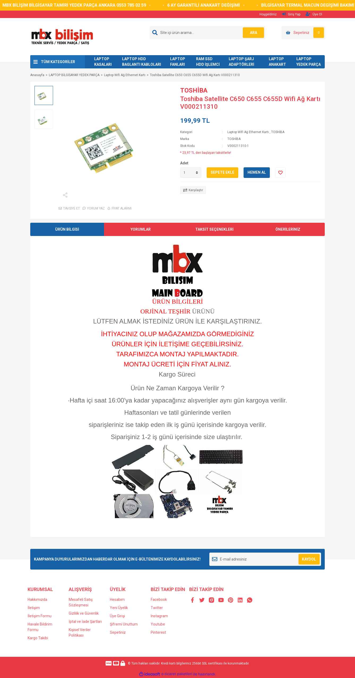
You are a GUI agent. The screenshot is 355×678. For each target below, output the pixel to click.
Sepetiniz (118, 632)
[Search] (207, 32)
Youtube (158, 624)
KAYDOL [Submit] (309, 559)
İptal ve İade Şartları (85, 621)
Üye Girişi (117, 616)
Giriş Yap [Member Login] (291, 14)
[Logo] (62, 36)
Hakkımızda (37, 599)
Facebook (159, 599)
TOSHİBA (193, 90)
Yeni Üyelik (119, 608)
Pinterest (158, 632)
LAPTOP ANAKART (277, 62)
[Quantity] (190, 172)
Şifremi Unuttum (124, 624)
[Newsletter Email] (265, 559)
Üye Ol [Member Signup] (314, 14)
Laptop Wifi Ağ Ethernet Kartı (248, 132)
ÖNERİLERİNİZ (287, 229)
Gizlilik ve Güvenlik (84, 613)
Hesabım (117, 599)
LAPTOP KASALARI (103, 62)
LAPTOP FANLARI (177, 62)
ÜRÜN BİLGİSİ (67, 229)
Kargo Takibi (38, 638)
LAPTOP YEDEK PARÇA (308, 62)
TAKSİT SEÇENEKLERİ (214, 229)
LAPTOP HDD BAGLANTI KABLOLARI (141, 62)
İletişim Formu (39, 616)
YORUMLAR (141, 229)
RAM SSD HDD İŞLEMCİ (208, 62)
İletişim (34, 608)
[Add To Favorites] (280, 172)
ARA (253, 32)
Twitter (157, 608)
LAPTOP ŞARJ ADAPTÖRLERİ (241, 62)
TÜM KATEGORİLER (58, 62)
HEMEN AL (257, 172)
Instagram (159, 616)
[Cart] (303, 32)
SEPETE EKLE (222, 172)
